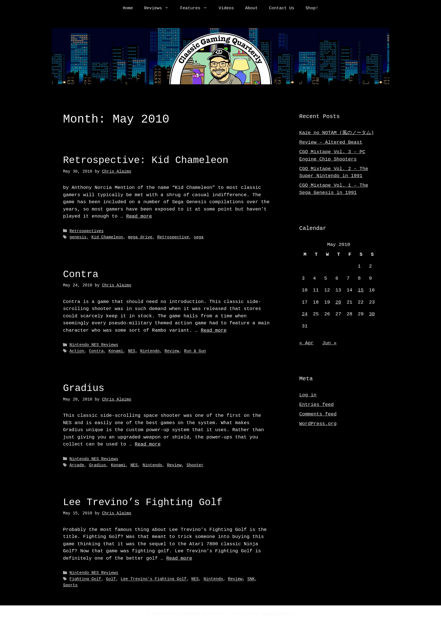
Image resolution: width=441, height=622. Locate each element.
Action (76, 351)
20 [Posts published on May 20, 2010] (338, 302)
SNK (251, 578)
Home (128, 8)
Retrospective (173, 237)
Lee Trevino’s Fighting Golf (142, 501)
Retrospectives (86, 231)
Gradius (83, 388)
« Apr (306, 343)
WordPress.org (318, 423)
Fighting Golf (85, 578)
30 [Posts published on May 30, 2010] (372, 314)
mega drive (140, 237)
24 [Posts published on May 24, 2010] (304, 314)
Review (172, 351)
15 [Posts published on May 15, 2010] (360, 290)
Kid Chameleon (107, 237)
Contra (80, 274)
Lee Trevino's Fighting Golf (153, 578)
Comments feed (318, 414)
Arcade (76, 464)
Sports (70, 584)
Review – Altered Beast (330, 142)
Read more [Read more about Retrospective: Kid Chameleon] (139, 216)
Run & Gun (195, 351)
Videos (226, 8)
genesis (78, 237)
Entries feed (316, 404)
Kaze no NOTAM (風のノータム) (336, 133)
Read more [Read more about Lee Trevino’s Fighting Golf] (179, 557)
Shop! (312, 8)
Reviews (159, 8)
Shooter (195, 464)
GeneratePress (277, 613)
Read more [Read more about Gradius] (148, 444)
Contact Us (281, 8)
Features (196, 8)
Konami (116, 351)
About (251, 8)
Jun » (329, 343)
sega (199, 237)
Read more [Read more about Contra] (214, 330)
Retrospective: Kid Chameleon (145, 160)
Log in (307, 395)
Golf (111, 578)
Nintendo (149, 351)
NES (131, 351)
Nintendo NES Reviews (93, 344)
